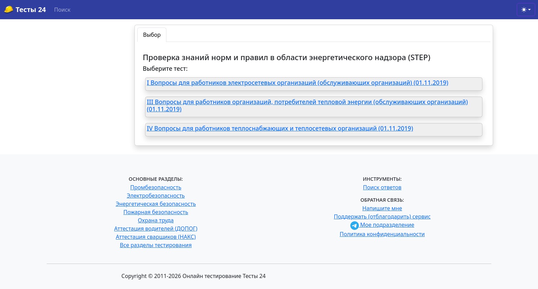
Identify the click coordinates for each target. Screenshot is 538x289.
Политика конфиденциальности (382, 234)
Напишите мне (382, 208)
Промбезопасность (156, 187)
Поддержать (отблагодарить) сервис (382, 216)
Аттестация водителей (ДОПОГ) (156, 228)
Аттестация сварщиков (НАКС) (156, 237)
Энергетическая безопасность (156, 204)
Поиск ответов (382, 187)
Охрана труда (156, 220)
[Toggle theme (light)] (526, 9)
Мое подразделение (382, 225)
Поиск (62, 9)
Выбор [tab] (152, 34)
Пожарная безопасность (155, 212)
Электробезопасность (156, 195)
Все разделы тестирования (155, 245)
